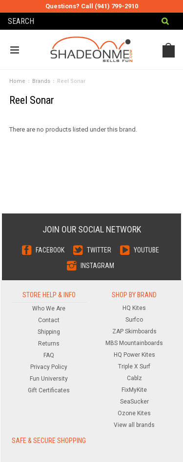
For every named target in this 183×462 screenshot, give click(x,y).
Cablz (134, 378)
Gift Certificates (49, 390)
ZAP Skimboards (134, 331)
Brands (41, 81)
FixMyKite (134, 389)
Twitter (99, 250)
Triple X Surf (134, 366)
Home (17, 81)
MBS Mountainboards (134, 343)
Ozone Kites (134, 413)
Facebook (50, 250)
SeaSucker (134, 401)
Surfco (134, 319)
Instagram (97, 266)
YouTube (146, 250)
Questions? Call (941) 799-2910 (91, 6)
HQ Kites (134, 308)
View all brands (134, 425)
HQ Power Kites (134, 354)
